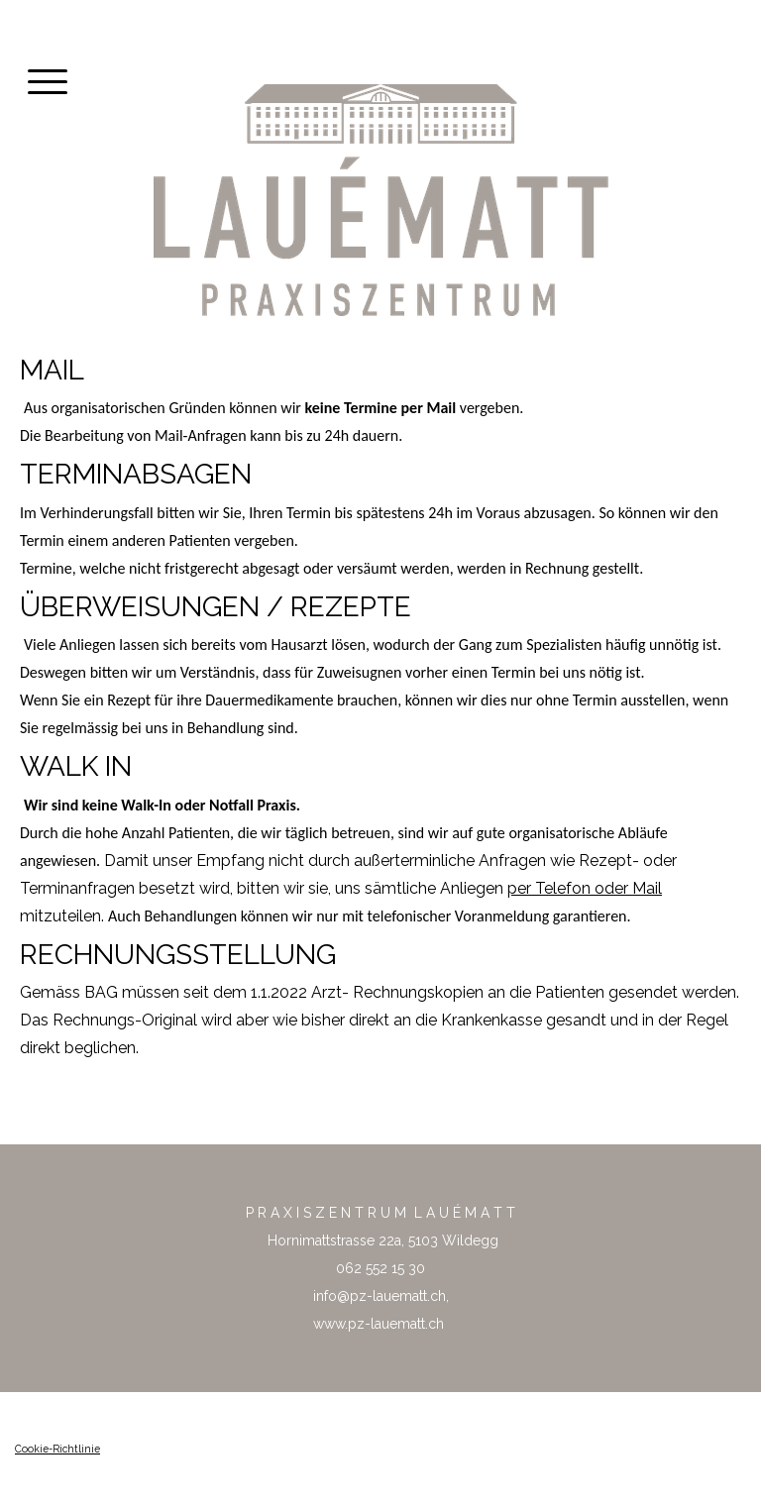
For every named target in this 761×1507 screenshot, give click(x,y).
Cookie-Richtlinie (57, 1448)
